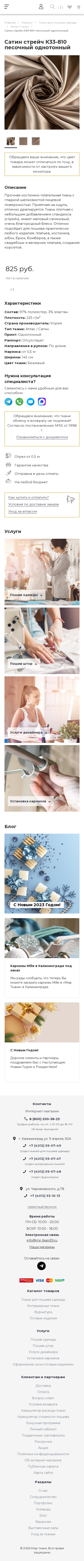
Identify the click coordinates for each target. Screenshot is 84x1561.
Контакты (42, 1104)
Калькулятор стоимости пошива (43, 1417)
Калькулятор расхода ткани (43, 1411)
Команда (43, 1509)
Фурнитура (43, 1312)
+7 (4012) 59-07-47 (45, 1159)
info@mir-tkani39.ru (42, 1240)
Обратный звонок (42, 1207)
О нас (43, 1491)
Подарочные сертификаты (43, 1435)
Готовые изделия (43, 1318)
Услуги (43, 1331)
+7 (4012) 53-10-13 (45, 1196)
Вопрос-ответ (43, 1398)
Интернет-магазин (42, 1111)
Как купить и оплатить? (28, 497)
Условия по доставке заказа (33, 504)
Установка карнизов (31, 801)
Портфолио (43, 1503)
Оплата (43, 1392)
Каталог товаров (43, 1291)
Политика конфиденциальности (43, 1454)
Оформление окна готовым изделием (43, 1364)
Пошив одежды (26, 595)
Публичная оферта (43, 1466)
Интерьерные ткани (43, 1306)
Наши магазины (42, 1247)
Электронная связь (42, 1235)
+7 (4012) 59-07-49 (45, 1146)
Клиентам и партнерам (43, 1377)
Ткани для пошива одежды (43, 1300)
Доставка (43, 1386)
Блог (43, 1516)
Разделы (43, 1482)
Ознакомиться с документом (42, 437)
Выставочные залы (43, 1528)
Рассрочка (43, 1442)
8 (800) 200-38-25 (44, 1119)
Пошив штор (24, 664)
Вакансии (43, 1522)
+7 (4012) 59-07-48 (45, 1172)
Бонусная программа (43, 1423)
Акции (43, 1448)
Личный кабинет (43, 1429)
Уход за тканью (43, 1534)
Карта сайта (43, 1473)
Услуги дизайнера (29, 732)
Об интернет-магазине (43, 1460)
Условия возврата (43, 1404)
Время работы (42, 1216)
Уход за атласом (22, 511)
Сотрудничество (43, 1497)
